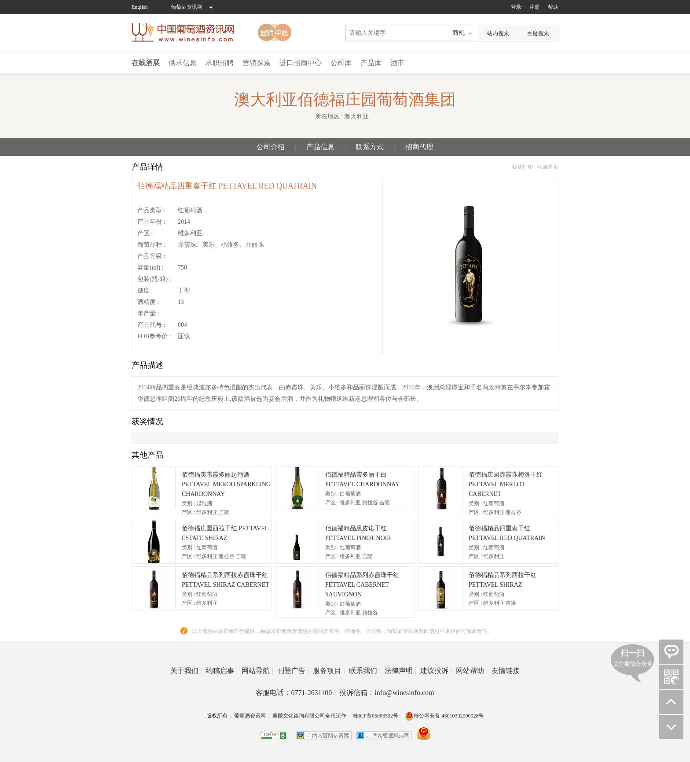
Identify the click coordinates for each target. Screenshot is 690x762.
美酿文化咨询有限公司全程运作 (309, 716)
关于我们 (186, 670)
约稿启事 (222, 670)
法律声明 (400, 670)
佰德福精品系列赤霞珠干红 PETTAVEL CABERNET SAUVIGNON (362, 585)
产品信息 (320, 147)
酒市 (397, 63)
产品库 (371, 63)
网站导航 (257, 670)
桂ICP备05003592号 (375, 716)
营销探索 (256, 63)
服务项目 (329, 670)
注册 (534, 7)
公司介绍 (271, 147)
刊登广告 (293, 670)
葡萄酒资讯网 (186, 7)
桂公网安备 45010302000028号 (444, 716)
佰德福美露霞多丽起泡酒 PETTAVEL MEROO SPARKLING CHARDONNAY (226, 484)
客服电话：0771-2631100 (295, 692)
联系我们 (365, 670)
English (140, 7)
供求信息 (183, 63)
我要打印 (522, 167)
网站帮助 (472, 670)
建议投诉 (436, 670)
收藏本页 (547, 167)
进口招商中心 (300, 63)
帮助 (553, 7)
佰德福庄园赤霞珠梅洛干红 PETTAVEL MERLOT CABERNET (506, 484)
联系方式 (370, 147)
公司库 (341, 63)
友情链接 (506, 670)
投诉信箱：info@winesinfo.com (386, 692)
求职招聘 (220, 63)
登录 (516, 7)
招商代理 (419, 147)
